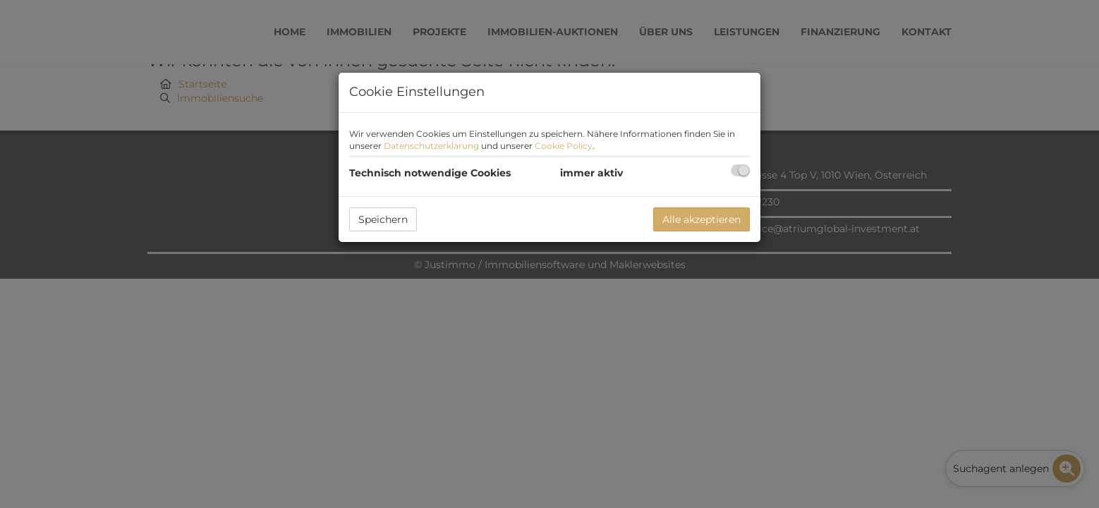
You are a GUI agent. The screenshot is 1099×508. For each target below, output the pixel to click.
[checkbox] (740, 170)
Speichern (383, 219)
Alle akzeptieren (701, 219)
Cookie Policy (564, 145)
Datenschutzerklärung (431, 145)
